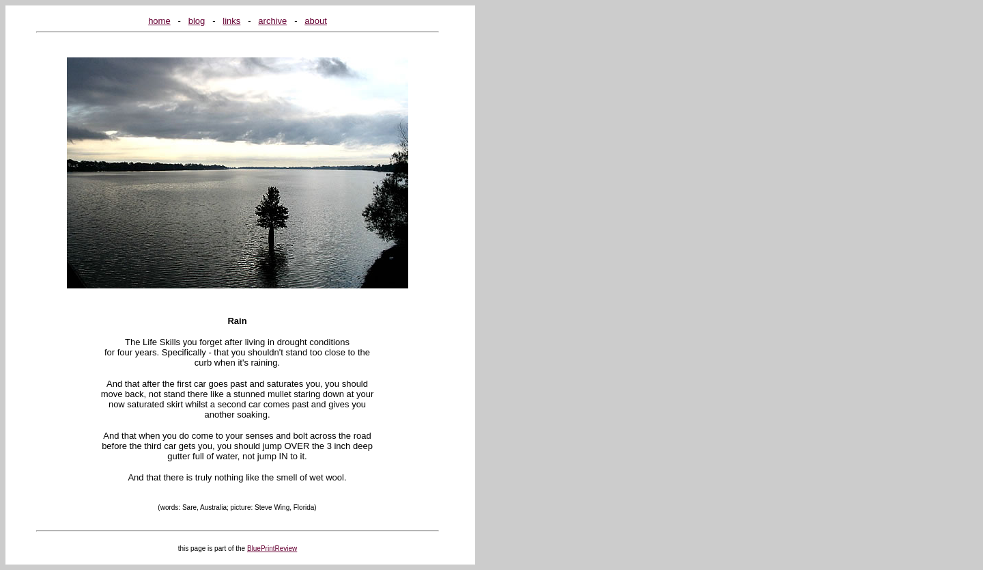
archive (272, 21)
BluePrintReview (272, 548)
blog (196, 21)
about (315, 21)
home (159, 21)
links (231, 21)
